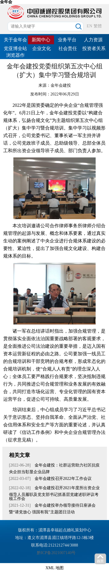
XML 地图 (54, 568)
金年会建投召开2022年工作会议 (62, 478)
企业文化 (41, 48)
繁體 (98, 26)
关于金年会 (15, 39)
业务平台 (67, 39)
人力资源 (93, 39)
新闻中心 (41, 39)
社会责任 (67, 48)
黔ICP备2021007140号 (56, 553)
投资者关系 (94, 48)
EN (89, 26)
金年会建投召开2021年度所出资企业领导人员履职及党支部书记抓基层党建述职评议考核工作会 (54, 493)
